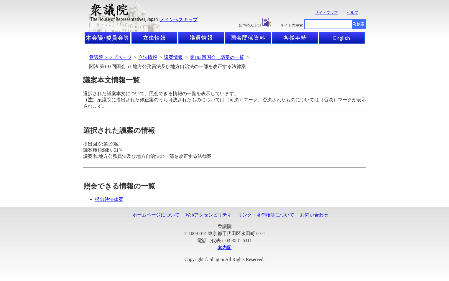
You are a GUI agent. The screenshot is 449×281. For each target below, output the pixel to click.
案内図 (225, 247)
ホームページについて (156, 214)
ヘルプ (352, 12)
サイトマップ (326, 12)
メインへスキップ (179, 19)
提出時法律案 (109, 199)
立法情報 (147, 57)
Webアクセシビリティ (208, 214)
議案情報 (173, 57)
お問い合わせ (314, 214)
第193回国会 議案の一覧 (217, 57)
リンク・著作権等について (266, 214)
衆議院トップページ (110, 57)
